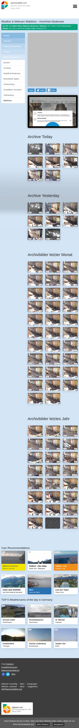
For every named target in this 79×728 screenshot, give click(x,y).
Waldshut (7, 100)
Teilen (53, 90)
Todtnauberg (8, 95)
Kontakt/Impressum (9, 667)
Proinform (10, 664)
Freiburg (6, 52)
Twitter (8, 674)
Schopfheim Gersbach (12, 90)
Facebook (3, 674)
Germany (7, 41)
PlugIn (31, 90)
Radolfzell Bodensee (11, 73)
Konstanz (7, 68)
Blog (13, 674)
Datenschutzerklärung (10, 670)
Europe (6, 35)
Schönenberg (8, 84)
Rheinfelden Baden (11, 79)
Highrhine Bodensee (11, 57)
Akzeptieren (58, 724)
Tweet (42, 90)
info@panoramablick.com (11, 689)
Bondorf (6, 63)
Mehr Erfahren (43, 724)
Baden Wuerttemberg (12, 46)
